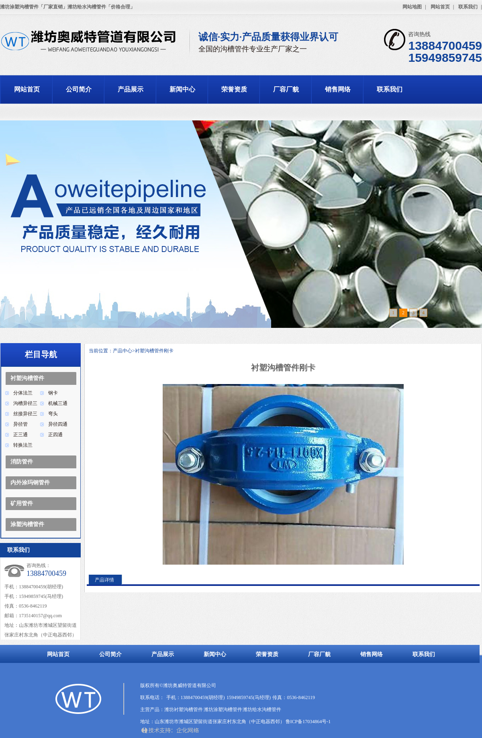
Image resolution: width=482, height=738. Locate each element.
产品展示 (130, 89)
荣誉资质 (234, 89)
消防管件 (21, 462)
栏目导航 (41, 354)
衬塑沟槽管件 (27, 378)
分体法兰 (23, 393)
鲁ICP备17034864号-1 (308, 721)
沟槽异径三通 (25, 405)
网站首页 (440, 7)
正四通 (55, 434)
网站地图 (412, 7)
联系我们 (468, 7)
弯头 (53, 414)
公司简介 (79, 89)
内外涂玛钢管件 (30, 483)
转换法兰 (23, 445)
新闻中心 (182, 89)
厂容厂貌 (286, 89)
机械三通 (57, 403)
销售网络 (338, 89)
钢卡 (53, 393)
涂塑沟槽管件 (27, 524)
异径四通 (57, 424)
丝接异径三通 (25, 415)
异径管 (20, 424)
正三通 (20, 434)
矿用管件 (21, 503)
